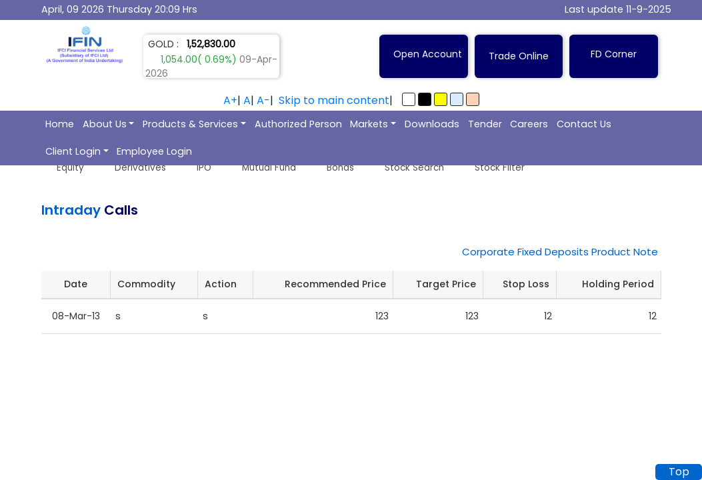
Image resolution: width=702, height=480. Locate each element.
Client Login (73, 151)
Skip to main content (334, 100)
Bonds (340, 167)
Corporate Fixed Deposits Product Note (560, 252)
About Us (105, 124)
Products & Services (190, 124)
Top (679, 471)
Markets (369, 124)
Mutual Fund (269, 167)
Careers (529, 124)
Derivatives (140, 167)
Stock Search (414, 167)
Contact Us (584, 124)
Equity (70, 167)
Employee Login (154, 151)
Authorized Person (298, 124)
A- (263, 100)
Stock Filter (500, 167)
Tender (485, 124)
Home (59, 124)
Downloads (432, 124)
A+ (230, 100)
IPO (204, 167)
